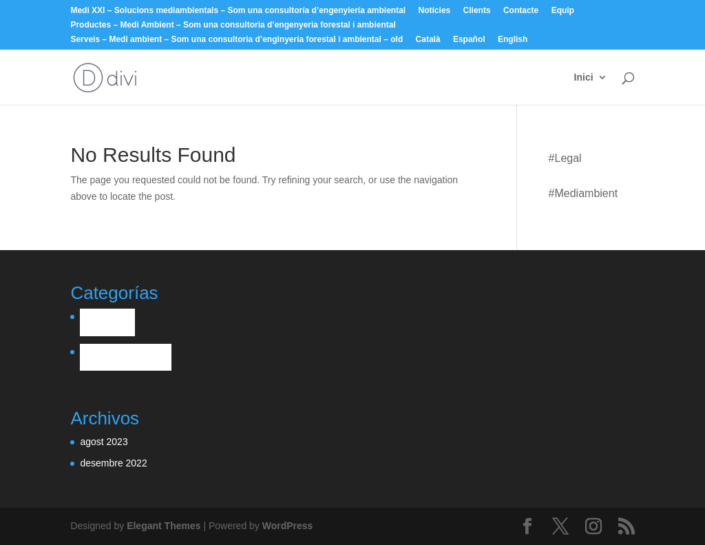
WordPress (287, 525)
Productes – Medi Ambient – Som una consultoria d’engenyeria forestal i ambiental (232, 25)
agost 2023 (103, 441)
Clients (477, 10)
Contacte (520, 10)
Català (428, 39)
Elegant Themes (163, 525)
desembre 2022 (113, 463)
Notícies (435, 10)
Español (469, 39)
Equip (562, 10)
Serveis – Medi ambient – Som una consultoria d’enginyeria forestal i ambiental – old (236, 39)
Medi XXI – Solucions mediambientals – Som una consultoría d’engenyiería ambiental (238, 10)
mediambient (586, 193)
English (512, 39)
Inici (583, 77)
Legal (567, 158)
